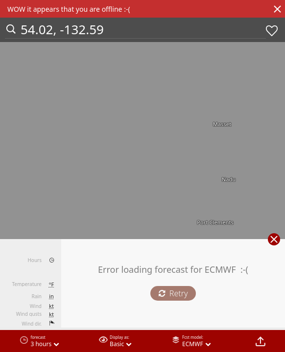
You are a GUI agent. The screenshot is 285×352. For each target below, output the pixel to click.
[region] (142, 176)
